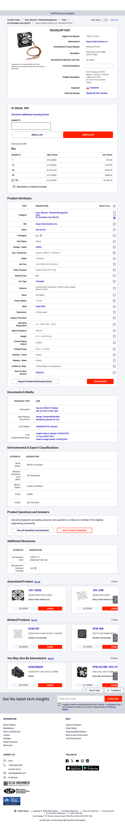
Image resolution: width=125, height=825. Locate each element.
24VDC (39, 247)
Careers (6, 735)
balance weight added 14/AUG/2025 (52, 439)
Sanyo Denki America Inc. (97, 41)
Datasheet (92, 88)
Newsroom (8, 745)
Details (50, 608)
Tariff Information (73, 738)
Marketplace (8, 728)
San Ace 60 (40, 230)
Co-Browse (10, 777)
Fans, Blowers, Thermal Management (41, 20)
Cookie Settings (75, 813)
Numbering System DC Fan (47, 419)
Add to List (36, 134)
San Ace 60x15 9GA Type (47, 411)
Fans (64, 20)
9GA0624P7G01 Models (96, 93)
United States (21, 811)
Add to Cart (88, 134)
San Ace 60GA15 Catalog (47, 408)
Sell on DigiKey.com (12, 732)
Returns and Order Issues (77, 735)
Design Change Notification (48, 417)
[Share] (114, 20)
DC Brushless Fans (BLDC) (19, 23)
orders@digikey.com (14, 773)
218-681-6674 (12, 769)
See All (37, 582)
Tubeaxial (40, 281)
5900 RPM (40, 306)
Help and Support (73, 725)
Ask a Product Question (74, 530)
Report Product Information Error (35, 381)
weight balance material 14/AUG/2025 (52, 433)
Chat (8, 761)
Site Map (7, 738)
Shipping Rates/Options (76, 732)
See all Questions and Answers (33, 530)
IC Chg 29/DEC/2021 (45, 436)
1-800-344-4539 (12, 765)
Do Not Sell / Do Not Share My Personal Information (62, 820)
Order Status (71, 728)
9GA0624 (40, 372)
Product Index (13, 20)
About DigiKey (9, 725)
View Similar (100, 381)
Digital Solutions (10, 742)
